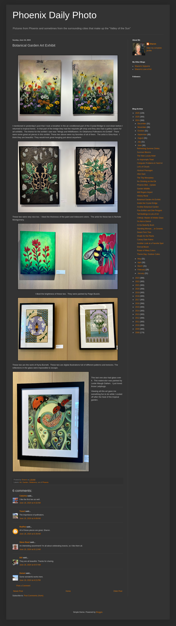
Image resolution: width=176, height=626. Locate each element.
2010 (137, 325)
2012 (137, 318)
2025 (137, 117)
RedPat (22, 527)
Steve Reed (24, 542)
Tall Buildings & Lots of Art (148, 214)
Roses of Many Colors (146, 250)
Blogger (99, 612)
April (140, 262)
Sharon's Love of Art (143, 69)
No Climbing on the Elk (146, 181)
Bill (20, 558)
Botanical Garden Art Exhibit (148, 199)
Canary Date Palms (145, 240)
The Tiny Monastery (145, 178)
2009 (137, 329)
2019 (137, 292)
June (140, 145)
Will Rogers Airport (144, 192)
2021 (137, 285)
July (139, 142)
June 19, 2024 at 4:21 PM (30, 580)
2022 (137, 281)
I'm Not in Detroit (144, 221)
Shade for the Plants (145, 236)
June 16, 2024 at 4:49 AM (29, 518)
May (140, 259)
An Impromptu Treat (145, 159)
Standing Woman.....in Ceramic (150, 229)
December (142, 124)
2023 (137, 278)
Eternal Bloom (143, 247)
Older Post (117, 591)
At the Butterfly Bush (145, 225)
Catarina (23, 496)
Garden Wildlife (143, 189)
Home (68, 591)
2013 (137, 314)
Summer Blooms (144, 152)
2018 (137, 296)
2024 (137, 120)
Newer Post (18, 591)
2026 (137, 113)
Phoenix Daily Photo (54, 15)
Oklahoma (33, 482)
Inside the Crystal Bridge (147, 203)
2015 (137, 307)
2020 (137, 289)
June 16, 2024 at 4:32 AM (29, 503)
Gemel (22, 573)
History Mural (142, 196)
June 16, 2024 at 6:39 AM (29, 534)
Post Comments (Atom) (33, 596)
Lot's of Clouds (143, 167)
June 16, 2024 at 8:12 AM (29, 549)
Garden (25, 482)
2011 (137, 322)
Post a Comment (23, 586)
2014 (137, 311)
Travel (22, 511)
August (141, 138)
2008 (137, 332)
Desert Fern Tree (144, 232)
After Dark (141, 174)
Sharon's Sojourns (142, 66)
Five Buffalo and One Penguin (149, 210)
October (141, 131)
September (142, 134)
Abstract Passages (145, 170)
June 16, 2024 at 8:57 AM (29, 565)
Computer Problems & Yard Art (150, 163)
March (140, 266)
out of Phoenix (43, 482)
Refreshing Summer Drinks (148, 148)
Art (20, 482)
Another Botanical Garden (148, 207)
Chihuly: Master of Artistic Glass (150, 218)
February (141, 270)
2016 (137, 303)
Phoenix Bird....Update (146, 185)
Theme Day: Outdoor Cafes (148, 254)
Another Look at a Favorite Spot (150, 243)
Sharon (153, 44)
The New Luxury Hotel (146, 156)
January (141, 273)
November (142, 127)
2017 (137, 300)
